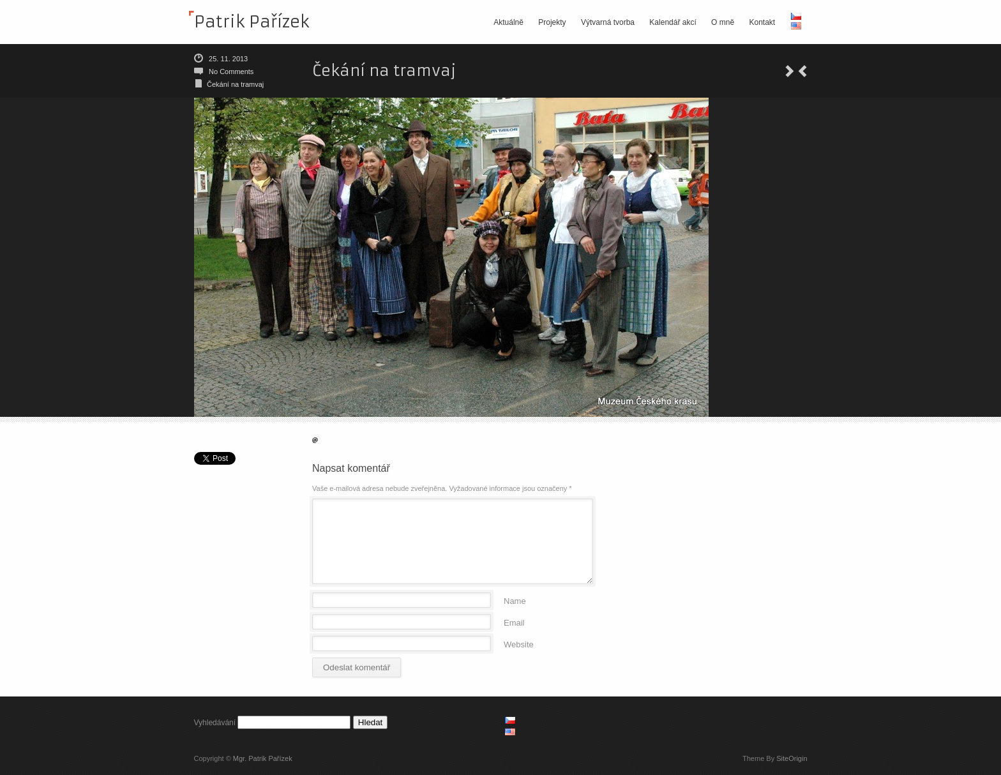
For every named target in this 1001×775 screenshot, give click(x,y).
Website (519, 644)
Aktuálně (508, 22)
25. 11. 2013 (228, 59)
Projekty (552, 22)
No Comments (231, 71)
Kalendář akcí (672, 22)
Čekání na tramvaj (235, 84)
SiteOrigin (791, 758)
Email (514, 622)
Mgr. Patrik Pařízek (262, 758)
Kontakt (762, 22)
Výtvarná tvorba (608, 22)
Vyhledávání (215, 722)
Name (515, 600)
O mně (722, 22)
